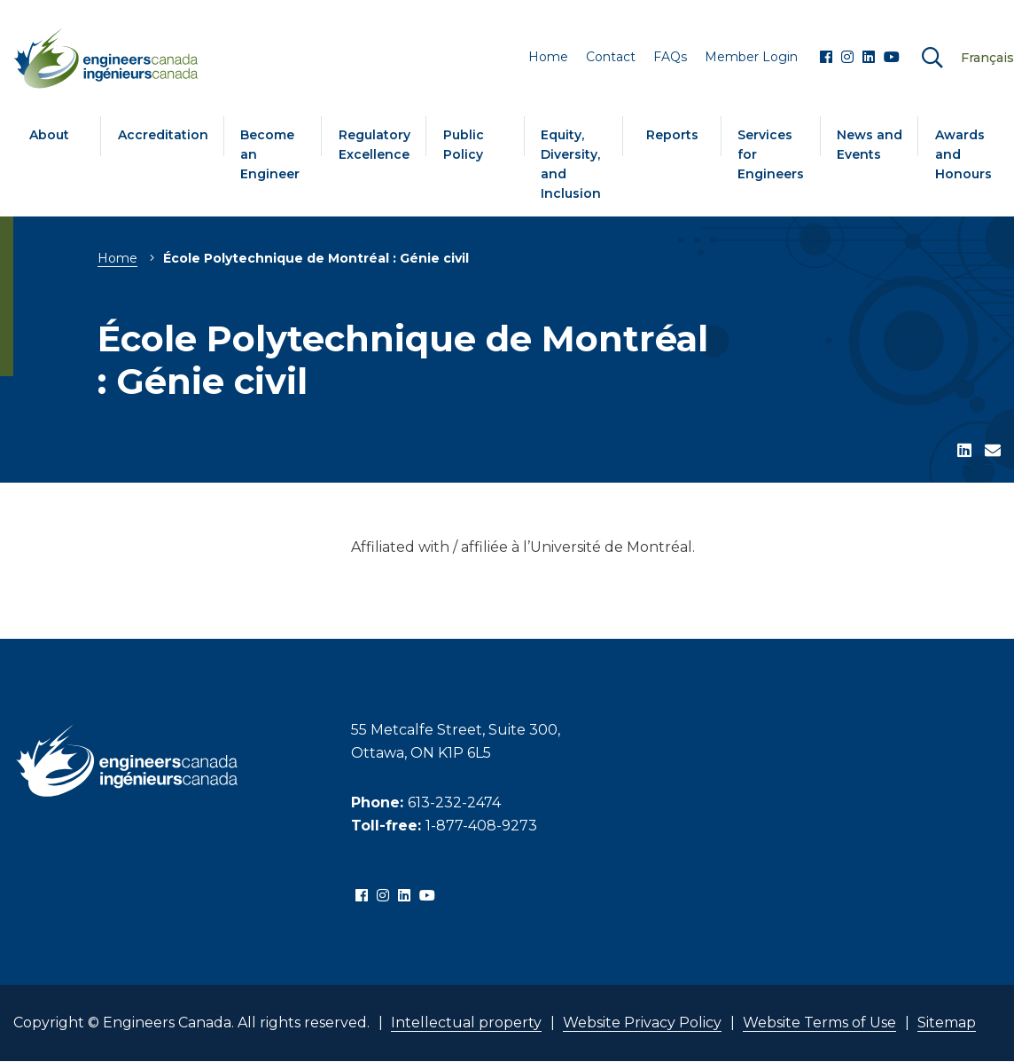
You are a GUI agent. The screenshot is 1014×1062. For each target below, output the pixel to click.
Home (117, 258)
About (49, 135)
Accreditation (163, 135)
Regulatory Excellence (374, 144)
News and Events (869, 144)
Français (987, 58)
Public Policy (463, 144)
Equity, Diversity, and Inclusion (571, 164)
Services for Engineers (770, 154)
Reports (672, 135)
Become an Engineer (270, 154)
